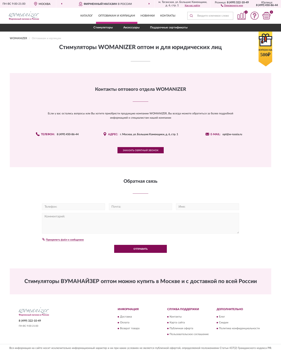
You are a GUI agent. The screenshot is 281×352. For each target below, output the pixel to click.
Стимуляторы (103, 27)
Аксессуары (131, 27)
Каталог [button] (86, 15)
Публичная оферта (181, 328)
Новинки (147, 15)
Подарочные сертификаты (169, 27)
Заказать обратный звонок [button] (140, 150)
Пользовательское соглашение (189, 334)
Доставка (126, 317)
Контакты (167, 15)
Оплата (124, 322)
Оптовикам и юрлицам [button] (116, 15)
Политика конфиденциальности (239, 328)
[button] (232, 5)
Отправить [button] (140, 249)
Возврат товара (130, 328)
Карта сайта (177, 322)
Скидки (223, 322)
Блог (222, 317)
